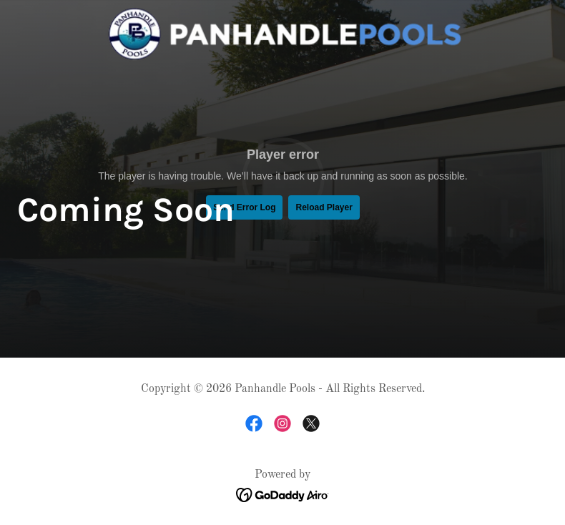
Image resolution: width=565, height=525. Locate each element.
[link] (283, 34)
